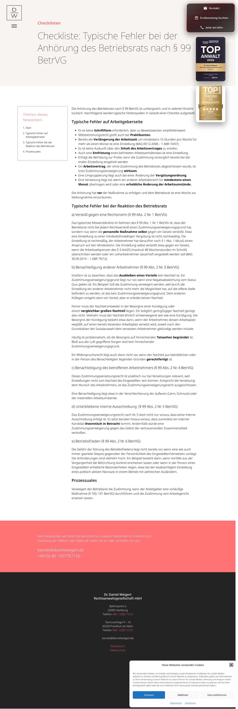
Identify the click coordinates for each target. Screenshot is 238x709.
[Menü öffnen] (14, 25)
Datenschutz (176, 703)
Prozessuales (33, 151)
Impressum (190, 703)
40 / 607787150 (65, 556)
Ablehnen (183, 695)
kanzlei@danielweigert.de (61, 550)
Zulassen (149, 695)
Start (28, 127)
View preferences (217, 695)
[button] (231, 665)
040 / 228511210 (122, 614)
